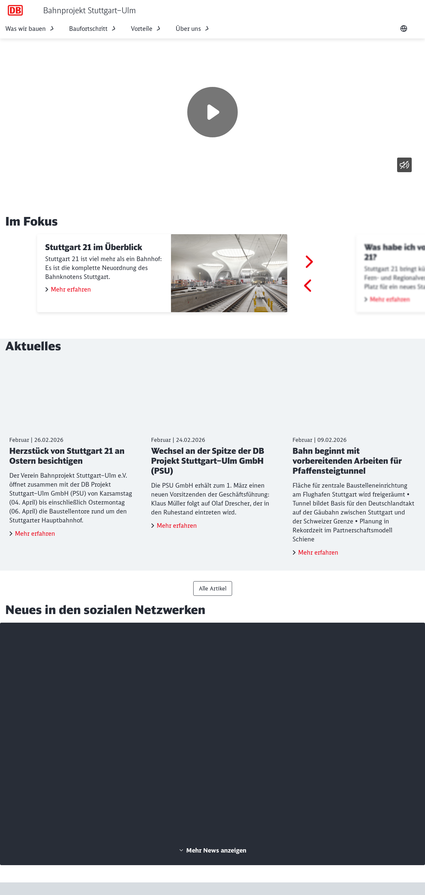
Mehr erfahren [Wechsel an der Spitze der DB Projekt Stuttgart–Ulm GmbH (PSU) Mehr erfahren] (177, 525)
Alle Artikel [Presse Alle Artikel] (212, 588)
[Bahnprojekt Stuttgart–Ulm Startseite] (70, 10)
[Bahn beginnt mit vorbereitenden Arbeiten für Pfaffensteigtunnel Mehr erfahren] (354, 460)
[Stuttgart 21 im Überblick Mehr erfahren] (162, 273)
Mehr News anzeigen (212, 850)
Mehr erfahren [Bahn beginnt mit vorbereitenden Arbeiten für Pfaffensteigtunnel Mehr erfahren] (318, 552)
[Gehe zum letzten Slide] (308, 285)
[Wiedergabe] (212, 112)
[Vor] (308, 261)
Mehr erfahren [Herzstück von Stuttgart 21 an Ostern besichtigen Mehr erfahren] (35, 533)
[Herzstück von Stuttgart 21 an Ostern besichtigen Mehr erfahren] (70, 450)
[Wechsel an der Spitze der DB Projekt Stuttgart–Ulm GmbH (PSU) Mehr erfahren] (212, 446)
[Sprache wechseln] (404, 28)
